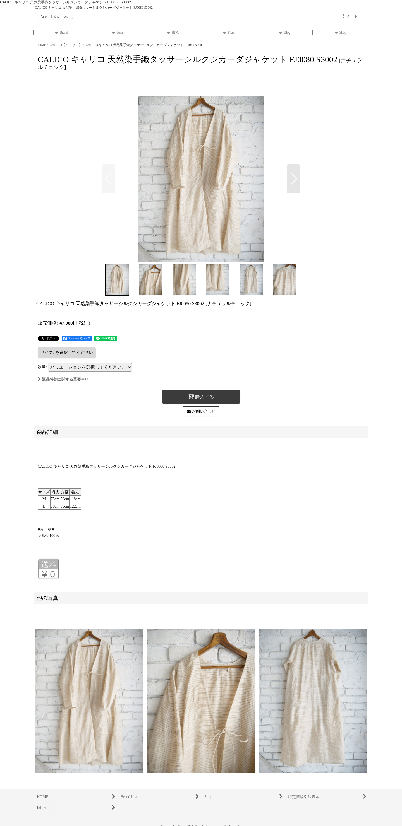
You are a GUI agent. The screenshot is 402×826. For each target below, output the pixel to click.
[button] (108, 178)
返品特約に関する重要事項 (63, 379)
